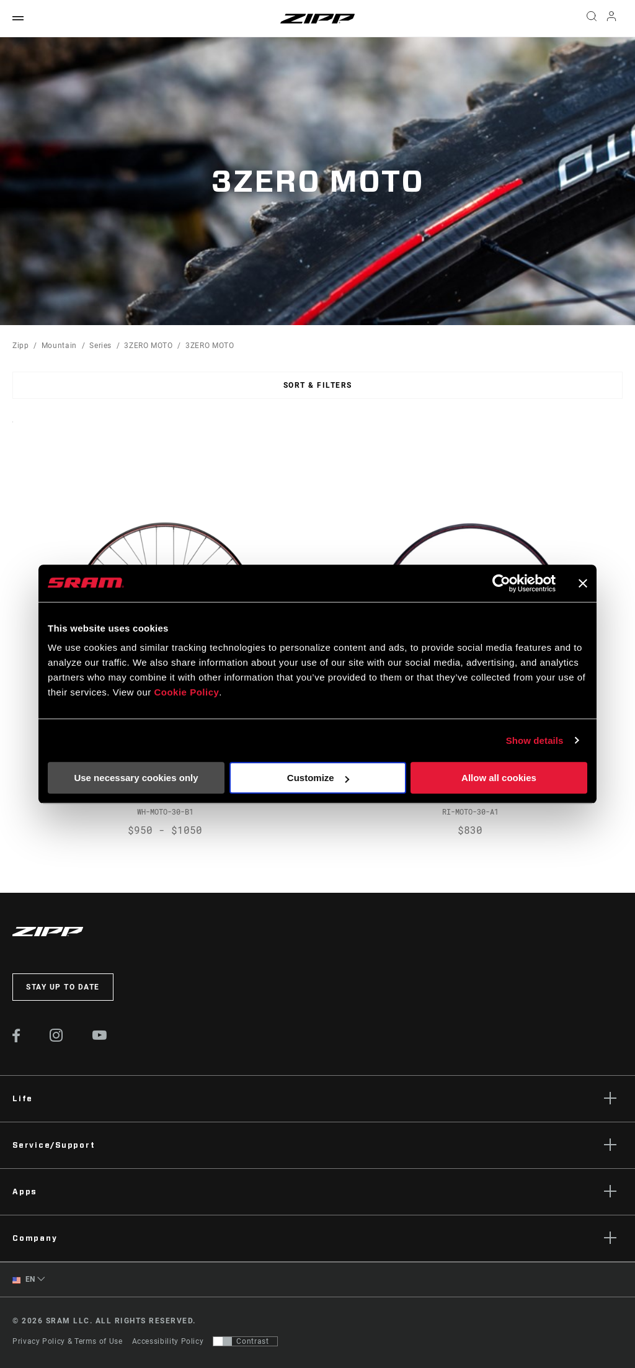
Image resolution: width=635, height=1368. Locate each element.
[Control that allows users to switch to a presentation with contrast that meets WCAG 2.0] (245, 1341)
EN (23, 1279)
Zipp (20, 345)
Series (100, 345)
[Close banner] (583, 583)
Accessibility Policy (168, 1341)
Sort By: (12, 429)
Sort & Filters (317, 385)
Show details (535, 740)
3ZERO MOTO (148, 345)
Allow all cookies (498, 777)
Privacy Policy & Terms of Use (67, 1341)
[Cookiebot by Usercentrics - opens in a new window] (501, 583)
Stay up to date (63, 987)
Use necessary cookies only (136, 777)
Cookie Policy (186, 692)
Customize (318, 777)
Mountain (59, 345)
